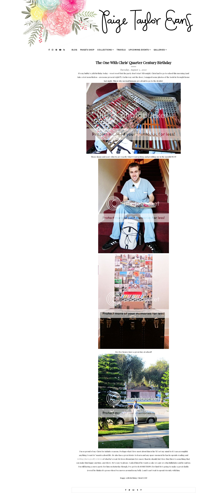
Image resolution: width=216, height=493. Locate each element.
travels (121, 50)
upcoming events (139, 50)
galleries (159, 50)
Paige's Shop (87, 50)
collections (104, 50)
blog (74, 50)
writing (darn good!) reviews (89, 459)
